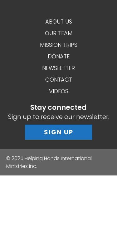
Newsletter (58, 68)
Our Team (58, 33)
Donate (59, 56)
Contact (58, 79)
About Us (58, 21)
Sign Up (58, 132)
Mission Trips (58, 45)
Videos (58, 91)
